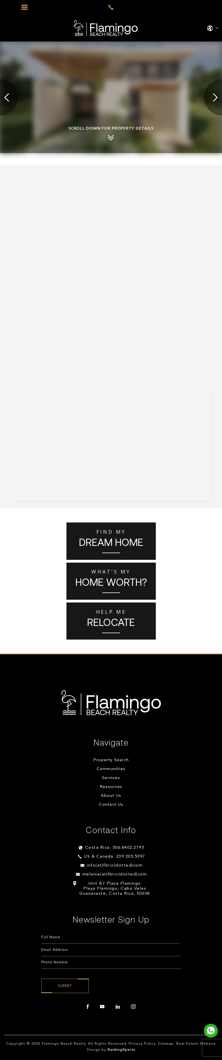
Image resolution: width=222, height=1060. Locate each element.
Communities (111, 769)
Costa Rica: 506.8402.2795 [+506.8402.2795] (114, 848)
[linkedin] (118, 1007)
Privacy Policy (142, 1044)
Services (111, 778)
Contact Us (111, 805)
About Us (111, 796)
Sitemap (166, 1044)
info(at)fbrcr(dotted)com (114, 865)
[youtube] (102, 1007)
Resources (111, 787)
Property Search (111, 760)
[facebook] (88, 1007)
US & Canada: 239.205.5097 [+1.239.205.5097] (114, 857)
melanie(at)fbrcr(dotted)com (114, 874)
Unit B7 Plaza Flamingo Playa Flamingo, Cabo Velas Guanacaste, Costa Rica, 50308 (114, 889)
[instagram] (133, 1007)
